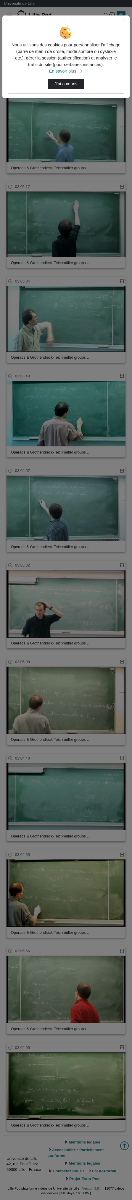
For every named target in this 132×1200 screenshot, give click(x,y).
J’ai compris (65, 83)
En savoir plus (66, 71)
